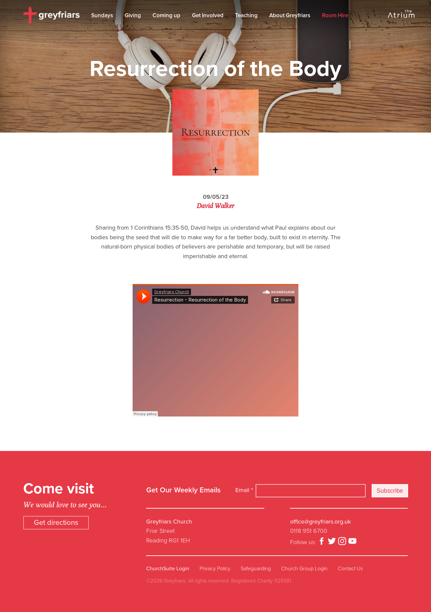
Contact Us (350, 568)
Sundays (102, 15)
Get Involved (207, 15)
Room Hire (335, 15)
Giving (133, 15)
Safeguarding (256, 568)
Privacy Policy (215, 568)
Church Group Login (304, 568)
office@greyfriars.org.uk (320, 521)
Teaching (246, 15)
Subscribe (390, 490)
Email (244, 490)
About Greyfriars (289, 15)
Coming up (166, 15)
